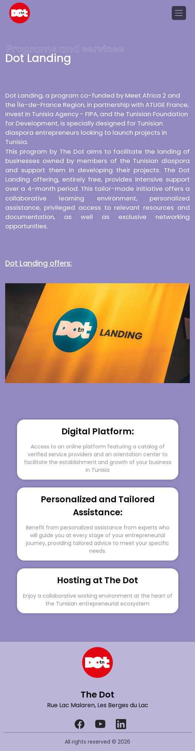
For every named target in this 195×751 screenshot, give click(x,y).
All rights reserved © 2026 (97, 741)
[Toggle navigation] (179, 13)
